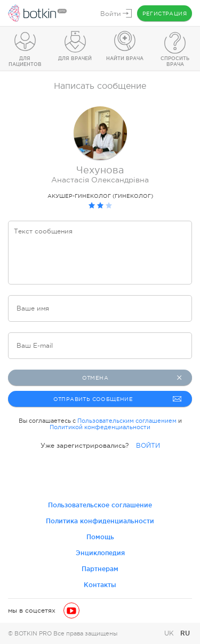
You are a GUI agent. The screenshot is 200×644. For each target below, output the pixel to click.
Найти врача (124, 58)
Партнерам (100, 568)
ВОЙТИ (148, 445)
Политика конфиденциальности (100, 520)
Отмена (131, 378)
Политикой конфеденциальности (100, 427)
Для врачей (75, 58)
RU (185, 633)
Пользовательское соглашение (100, 504)
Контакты (100, 584)
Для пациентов (25, 61)
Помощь (100, 536)
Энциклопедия (100, 552)
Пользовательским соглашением (127, 420)
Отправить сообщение (117, 399)
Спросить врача (175, 61)
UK (170, 633)
